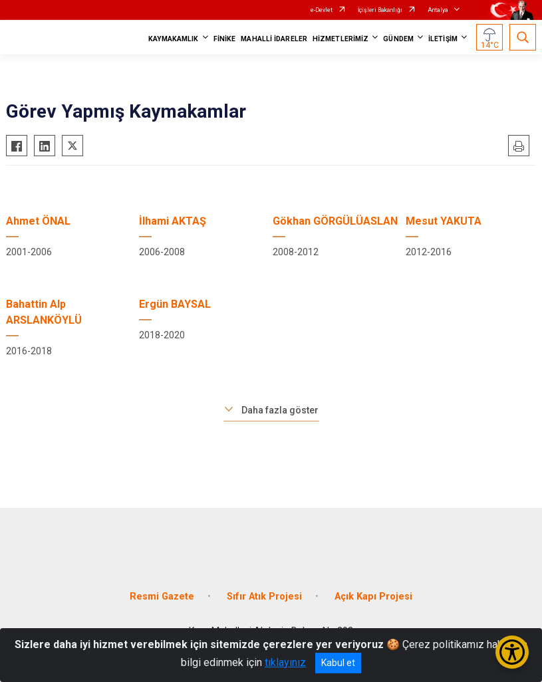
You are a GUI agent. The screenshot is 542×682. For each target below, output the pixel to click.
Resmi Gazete (162, 596)
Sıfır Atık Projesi (264, 596)
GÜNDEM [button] (398, 39)
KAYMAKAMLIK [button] (173, 39)
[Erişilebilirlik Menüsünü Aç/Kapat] (512, 652)
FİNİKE (224, 39)
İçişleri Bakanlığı (380, 10)
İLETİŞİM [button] (443, 39)
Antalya (438, 10)
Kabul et (338, 662)
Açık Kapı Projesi (373, 596)
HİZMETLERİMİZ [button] (340, 39)
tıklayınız (285, 662)
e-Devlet (322, 10)
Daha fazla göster (280, 410)
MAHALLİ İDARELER (274, 39)
